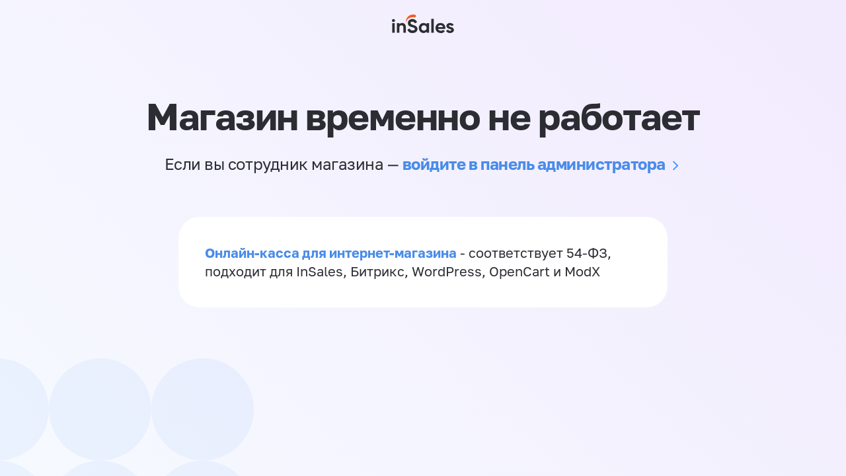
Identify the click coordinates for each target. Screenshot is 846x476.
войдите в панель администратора (534, 163)
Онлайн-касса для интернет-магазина (331, 252)
